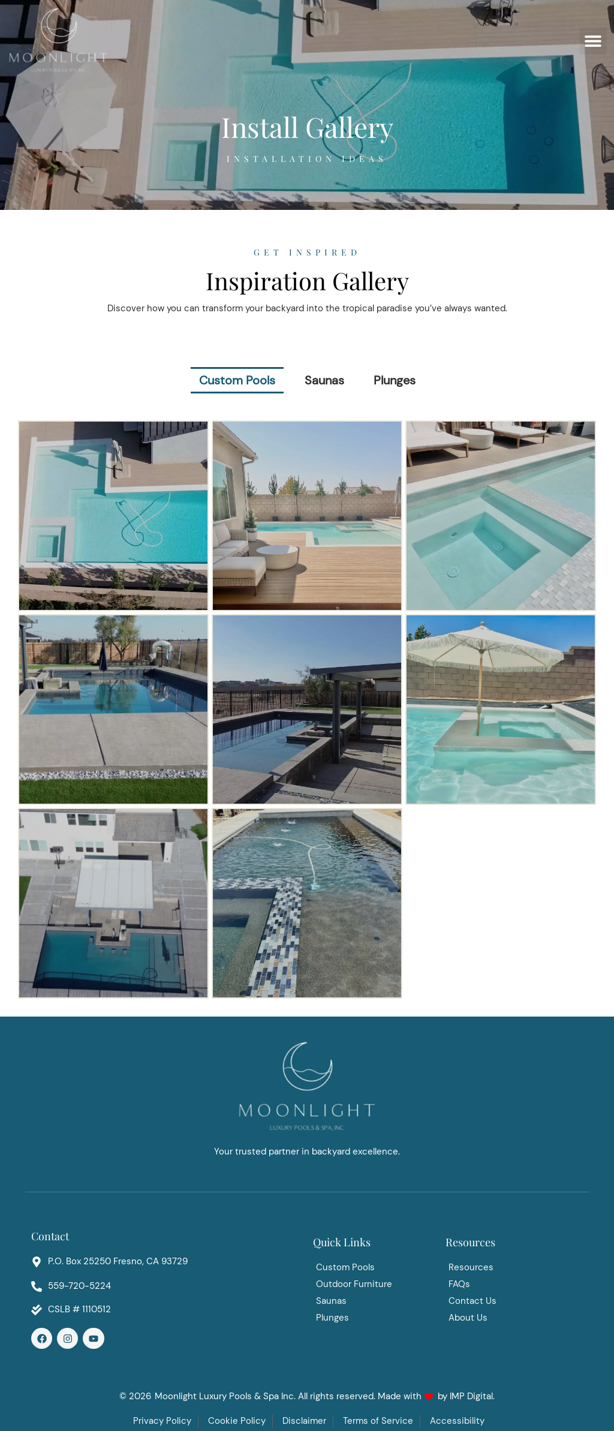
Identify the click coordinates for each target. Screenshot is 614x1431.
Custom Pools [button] (237, 380)
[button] (593, 41)
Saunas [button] (324, 380)
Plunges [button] (395, 380)
